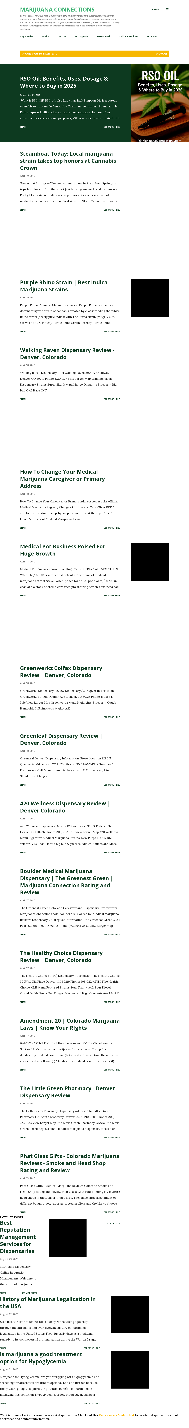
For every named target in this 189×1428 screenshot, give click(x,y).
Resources (152, 36)
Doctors (62, 36)
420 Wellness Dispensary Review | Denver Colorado (65, 807)
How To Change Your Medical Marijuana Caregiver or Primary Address (62, 478)
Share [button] (23, 126)
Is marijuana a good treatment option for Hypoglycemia (41, 1358)
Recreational (103, 36)
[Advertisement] (70, 245)
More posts (113, 1223)
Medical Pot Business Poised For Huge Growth (62, 550)
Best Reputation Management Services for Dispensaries (18, 1237)
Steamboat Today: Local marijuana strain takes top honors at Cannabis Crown (68, 160)
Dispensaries (26, 36)
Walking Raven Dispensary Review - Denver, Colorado (67, 353)
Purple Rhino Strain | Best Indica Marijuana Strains (63, 286)
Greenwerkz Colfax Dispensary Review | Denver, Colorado (61, 671)
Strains (45, 36)
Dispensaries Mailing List (116, 1415)
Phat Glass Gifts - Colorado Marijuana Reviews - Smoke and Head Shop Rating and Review (69, 1163)
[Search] (155, 9)
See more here (112, 126)
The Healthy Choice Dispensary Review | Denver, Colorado (61, 956)
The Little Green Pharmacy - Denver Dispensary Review (67, 1092)
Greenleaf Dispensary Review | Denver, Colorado (61, 739)
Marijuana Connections (57, 9)
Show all (161, 53)
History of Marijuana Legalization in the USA (48, 1302)
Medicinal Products (128, 36)
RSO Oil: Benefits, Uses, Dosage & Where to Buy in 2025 (64, 82)
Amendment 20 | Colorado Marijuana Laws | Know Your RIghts (70, 1024)
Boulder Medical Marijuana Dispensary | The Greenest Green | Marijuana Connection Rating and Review (66, 881)
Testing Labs (81, 36)
